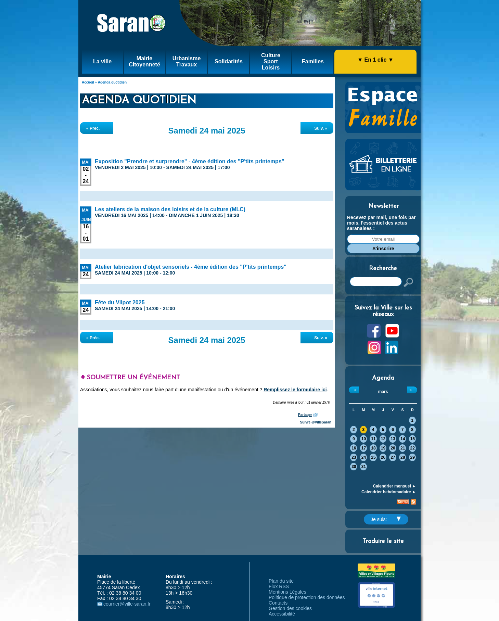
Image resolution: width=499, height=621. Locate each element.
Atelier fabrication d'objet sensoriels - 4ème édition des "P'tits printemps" (190, 267)
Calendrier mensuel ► (394, 486)
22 (412, 448)
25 (373, 457)
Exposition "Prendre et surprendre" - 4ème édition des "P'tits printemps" (189, 161)
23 (353, 457)
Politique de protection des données (307, 597)
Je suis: (386, 519)
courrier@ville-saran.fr (127, 604)
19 (383, 448)
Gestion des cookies (290, 608)
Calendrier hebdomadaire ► (388, 492)
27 (393, 457)
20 (393, 448)
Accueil (88, 82)
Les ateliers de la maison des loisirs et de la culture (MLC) (170, 209)
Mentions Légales (287, 592)
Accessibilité (282, 614)
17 (363, 448)
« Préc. (93, 128)
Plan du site (281, 581)
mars (383, 391)
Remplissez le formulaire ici (295, 389)
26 (383, 457)
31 (363, 466)
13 (393, 438)
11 (373, 438)
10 (363, 438)
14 (402, 438)
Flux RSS (279, 586)
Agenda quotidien (112, 82)
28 (402, 457)
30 (353, 466)
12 (383, 438)
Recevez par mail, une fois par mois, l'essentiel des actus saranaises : (381, 223)
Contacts (278, 603)
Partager (305, 415)
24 (363, 457)
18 (373, 448)
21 (402, 448)
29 (412, 457)
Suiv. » (320, 128)
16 (353, 448)
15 (412, 438)
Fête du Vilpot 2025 (120, 302)
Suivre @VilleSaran (315, 422)
